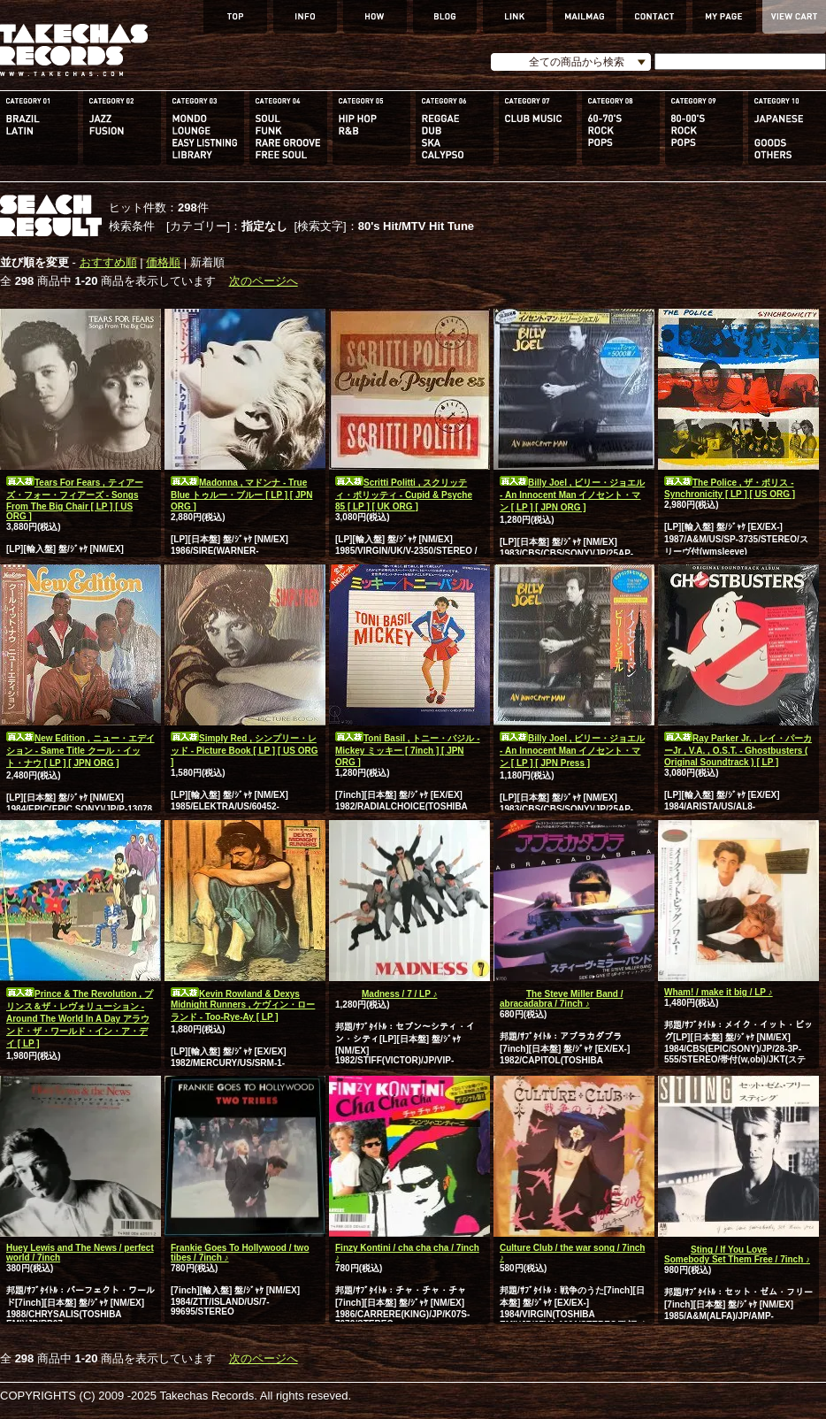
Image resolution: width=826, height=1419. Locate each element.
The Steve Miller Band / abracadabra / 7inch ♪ (561, 999)
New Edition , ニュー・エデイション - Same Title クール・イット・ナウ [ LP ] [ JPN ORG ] (80, 750)
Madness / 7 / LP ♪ (386, 994)
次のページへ (263, 281)
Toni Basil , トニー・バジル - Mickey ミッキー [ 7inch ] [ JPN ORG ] (407, 750)
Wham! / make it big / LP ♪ (718, 992)
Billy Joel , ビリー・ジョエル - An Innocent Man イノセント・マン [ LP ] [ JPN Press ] (572, 750)
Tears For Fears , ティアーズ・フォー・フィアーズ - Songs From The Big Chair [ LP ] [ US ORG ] (74, 499)
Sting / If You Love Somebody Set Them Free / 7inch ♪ (737, 1254)
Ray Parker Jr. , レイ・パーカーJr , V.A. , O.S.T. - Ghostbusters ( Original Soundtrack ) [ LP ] (738, 750)
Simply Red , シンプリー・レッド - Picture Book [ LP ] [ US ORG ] (244, 750)
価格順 (163, 262)
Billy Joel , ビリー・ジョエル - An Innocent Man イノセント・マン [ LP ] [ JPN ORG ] (572, 495)
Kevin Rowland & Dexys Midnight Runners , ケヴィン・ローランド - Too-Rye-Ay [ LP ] (243, 1005)
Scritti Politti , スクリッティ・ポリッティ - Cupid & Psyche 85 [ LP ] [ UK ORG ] (403, 494)
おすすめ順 (108, 262)
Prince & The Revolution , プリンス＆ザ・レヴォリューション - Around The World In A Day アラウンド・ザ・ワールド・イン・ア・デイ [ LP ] (79, 1018)
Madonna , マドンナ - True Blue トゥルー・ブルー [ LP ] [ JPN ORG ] (241, 494)
